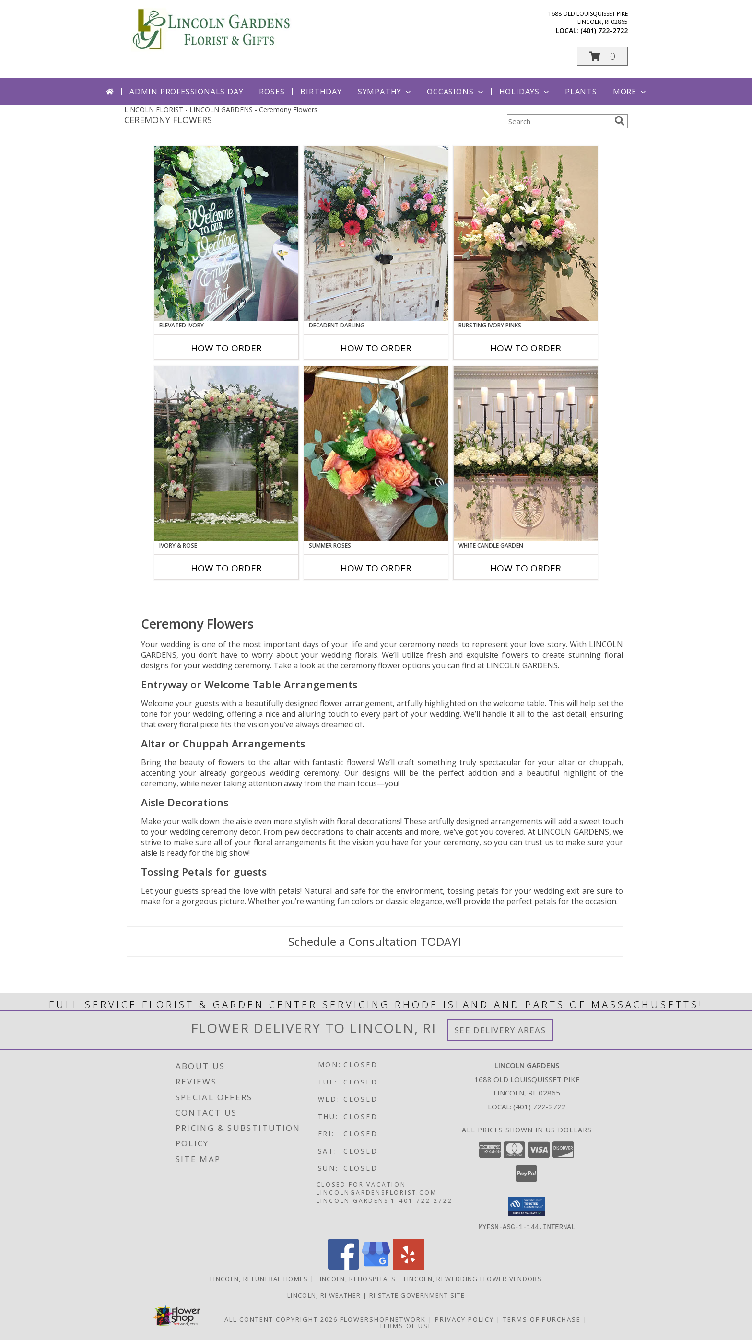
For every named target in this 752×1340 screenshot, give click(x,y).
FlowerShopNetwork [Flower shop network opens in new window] (383, 1319)
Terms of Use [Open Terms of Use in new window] (406, 1325)
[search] (619, 121)
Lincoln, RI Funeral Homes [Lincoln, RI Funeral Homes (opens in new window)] (259, 1278)
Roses (271, 91)
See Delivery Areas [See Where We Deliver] (500, 1030)
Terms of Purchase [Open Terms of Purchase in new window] (542, 1319)
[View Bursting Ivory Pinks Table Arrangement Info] (526, 233)
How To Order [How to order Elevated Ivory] (226, 348)
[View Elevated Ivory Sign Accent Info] (226, 233)
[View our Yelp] (408, 1266)
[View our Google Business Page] (376, 1266)
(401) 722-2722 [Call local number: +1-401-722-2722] (604, 30)
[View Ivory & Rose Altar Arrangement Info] (226, 453)
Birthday (320, 91)
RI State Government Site (417, 1295)
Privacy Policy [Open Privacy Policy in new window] (464, 1319)
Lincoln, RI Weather (324, 1295)
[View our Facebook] (343, 1266)
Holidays (525, 91)
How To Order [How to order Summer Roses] (376, 568)
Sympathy (385, 91)
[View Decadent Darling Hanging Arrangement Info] (376, 233)
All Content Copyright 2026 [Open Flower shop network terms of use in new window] (281, 1319)
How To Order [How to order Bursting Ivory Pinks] (525, 348)
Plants (581, 91)
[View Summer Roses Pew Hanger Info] (376, 453)
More (630, 91)
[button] (602, 56)
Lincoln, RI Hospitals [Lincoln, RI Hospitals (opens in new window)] (356, 1278)
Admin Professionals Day (186, 91)
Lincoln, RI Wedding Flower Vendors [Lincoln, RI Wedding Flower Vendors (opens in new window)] (473, 1278)
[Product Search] (558, 121)
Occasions (456, 91)
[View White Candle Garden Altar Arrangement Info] (526, 453)
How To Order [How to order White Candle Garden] (525, 568)
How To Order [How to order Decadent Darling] (376, 348)
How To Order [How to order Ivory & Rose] (226, 568)
